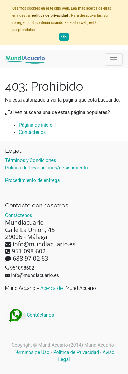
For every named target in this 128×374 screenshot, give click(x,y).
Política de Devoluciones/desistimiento (46, 167)
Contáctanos (29, 315)
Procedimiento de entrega (32, 180)
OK (64, 36)
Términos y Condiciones (30, 160)
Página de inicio (36, 125)
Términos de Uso (31, 352)
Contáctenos (32, 132)
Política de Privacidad (76, 352)
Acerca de (52, 288)
